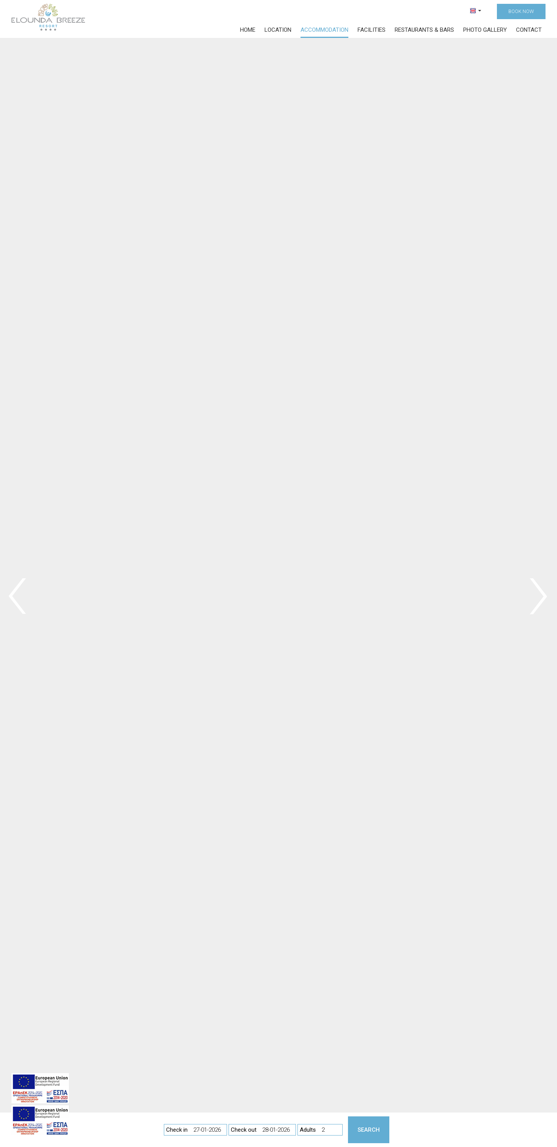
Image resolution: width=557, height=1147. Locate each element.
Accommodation (324, 29)
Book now (521, 11)
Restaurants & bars (424, 29)
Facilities (371, 29)
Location (278, 29)
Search (369, 1129)
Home (247, 29)
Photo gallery (485, 29)
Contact (529, 29)
